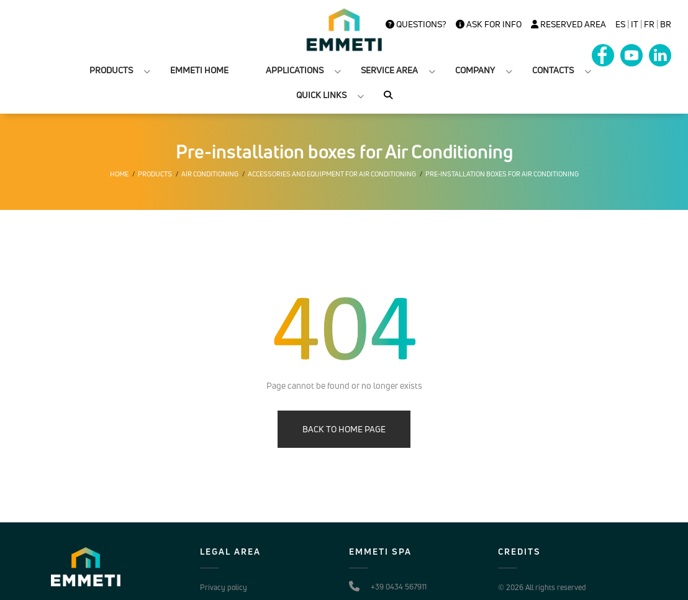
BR (665, 24)
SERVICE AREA (389, 70)
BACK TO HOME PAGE (344, 429)
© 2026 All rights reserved (542, 587)
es (620, 24)
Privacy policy (223, 587)
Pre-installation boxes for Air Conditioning (502, 174)
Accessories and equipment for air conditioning (332, 174)
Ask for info (489, 24)
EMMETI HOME (199, 70)
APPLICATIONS (295, 70)
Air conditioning (209, 174)
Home (119, 174)
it (634, 24)
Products (155, 174)
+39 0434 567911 (399, 586)
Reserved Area (568, 24)
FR (649, 24)
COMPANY (475, 70)
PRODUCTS (111, 70)
